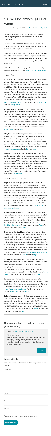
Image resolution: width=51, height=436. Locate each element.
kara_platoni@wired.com (12, 102)
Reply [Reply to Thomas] (41, 350)
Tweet (41, 225)
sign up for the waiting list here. (37, 70)
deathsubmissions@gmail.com (36, 252)
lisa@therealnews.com (12, 225)
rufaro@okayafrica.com (12, 149)
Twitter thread (43, 102)
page (21, 129)
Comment (7, 369)
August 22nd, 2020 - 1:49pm (24, 331)
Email (6, 401)
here (27, 149)
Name (6, 393)
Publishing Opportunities (41, 28)
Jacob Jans (30, 28)
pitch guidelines (16, 105)
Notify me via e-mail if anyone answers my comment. (20, 416)
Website (6, 408)
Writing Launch (13, 4)
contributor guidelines (11, 208)
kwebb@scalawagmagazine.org (15, 289)
